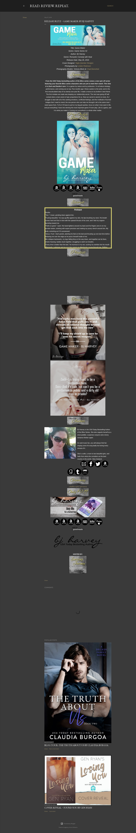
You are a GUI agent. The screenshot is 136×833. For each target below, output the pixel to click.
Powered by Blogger (68, 823)
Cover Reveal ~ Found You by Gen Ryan (68, 807)
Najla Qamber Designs (84, 63)
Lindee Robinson (84, 66)
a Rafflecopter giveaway (78, 486)
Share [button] (25, 17)
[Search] (110, 6)
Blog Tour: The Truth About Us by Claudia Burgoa (76, 745)
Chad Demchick (93, 69)
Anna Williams (73, 827)
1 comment (52, 811)
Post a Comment (54, 749)
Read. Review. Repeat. (49, 6)
